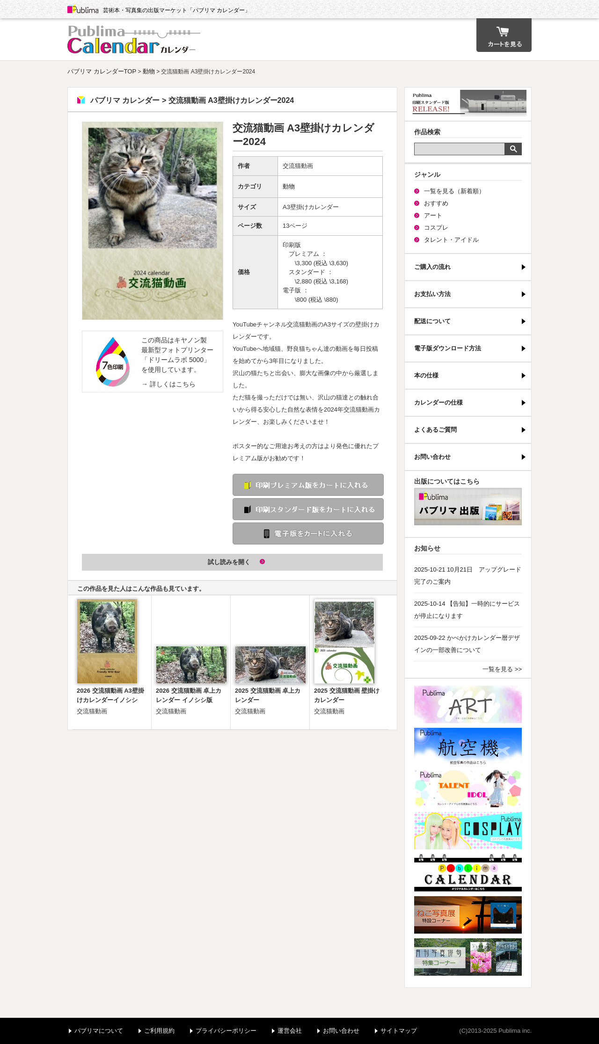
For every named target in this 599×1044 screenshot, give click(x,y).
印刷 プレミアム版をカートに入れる (308, 485)
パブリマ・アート (468, 704)
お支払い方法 (432, 293)
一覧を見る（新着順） (454, 191)
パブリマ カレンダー (135, 39)
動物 (149, 71)
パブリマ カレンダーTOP (101, 71)
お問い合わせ (432, 456)
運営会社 (290, 1030)
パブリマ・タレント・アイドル (468, 788)
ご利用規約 (159, 1030)
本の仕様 (426, 375)
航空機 (468, 746)
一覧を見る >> (502, 669)
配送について (432, 321)
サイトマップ (398, 1030)
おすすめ (436, 203)
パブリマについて (98, 1030)
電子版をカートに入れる (308, 533)
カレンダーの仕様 (438, 402)
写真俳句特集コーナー (468, 957)
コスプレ (436, 227)
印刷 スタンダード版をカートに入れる (308, 509)
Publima (82, 9)
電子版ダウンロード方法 (447, 348)
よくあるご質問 (435, 429)
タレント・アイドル (451, 239)
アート (433, 215)
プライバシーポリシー (226, 1030)
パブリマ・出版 (468, 506)
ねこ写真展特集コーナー (468, 915)
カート (504, 35)
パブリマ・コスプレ (468, 830)
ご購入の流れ (432, 266)
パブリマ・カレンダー (468, 873)
